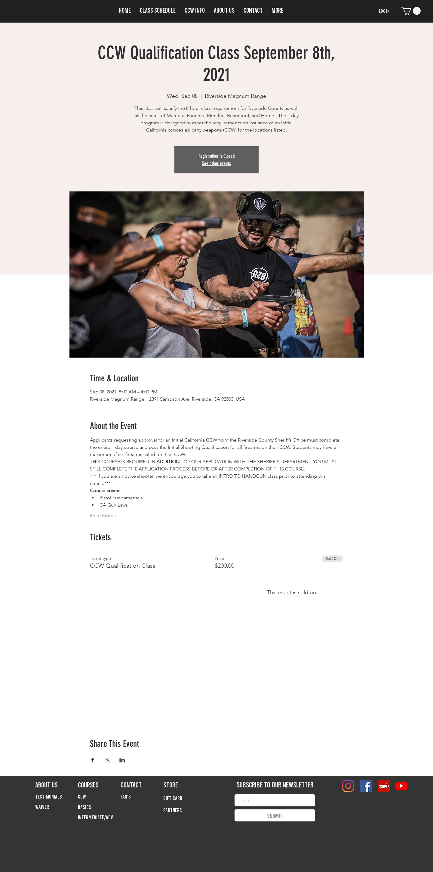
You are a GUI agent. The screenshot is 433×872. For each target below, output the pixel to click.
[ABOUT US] (56, 784)
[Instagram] (348, 786)
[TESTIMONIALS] (56, 796)
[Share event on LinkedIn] (122, 760)
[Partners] (184, 810)
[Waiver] (56, 807)
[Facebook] (366, 786)
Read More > (104, 515)
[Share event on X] (107, 760)
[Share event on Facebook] (93, 760)
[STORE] (184, 784)
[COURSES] (99, 784)
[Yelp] (384, 786)
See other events (216, 163)
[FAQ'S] (142, 796)
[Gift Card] (184, 798)
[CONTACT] (142, 784)
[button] (194, 9)
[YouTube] (401, 786)
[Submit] (275, 815)
